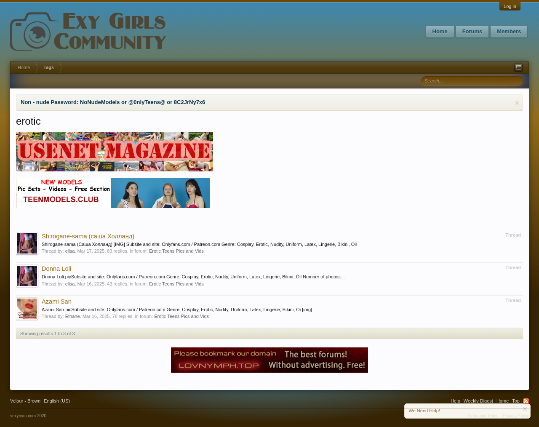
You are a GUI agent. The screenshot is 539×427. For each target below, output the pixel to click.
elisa (70, 251)
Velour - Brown (25, 400)
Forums (472, 31)
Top (516, 400)
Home (440, 31)
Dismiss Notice (517, 103)
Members (509, 31)
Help (455, 400)
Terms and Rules (483, 416)
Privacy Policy (516, 416)
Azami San (57, 301)
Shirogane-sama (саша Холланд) (88, 236)
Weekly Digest (478, 400)
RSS (526, 401)
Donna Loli (56, 268)
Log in (510, 6)
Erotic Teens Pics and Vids (176, 251)
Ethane (72, 316)
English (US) (57, 400)
